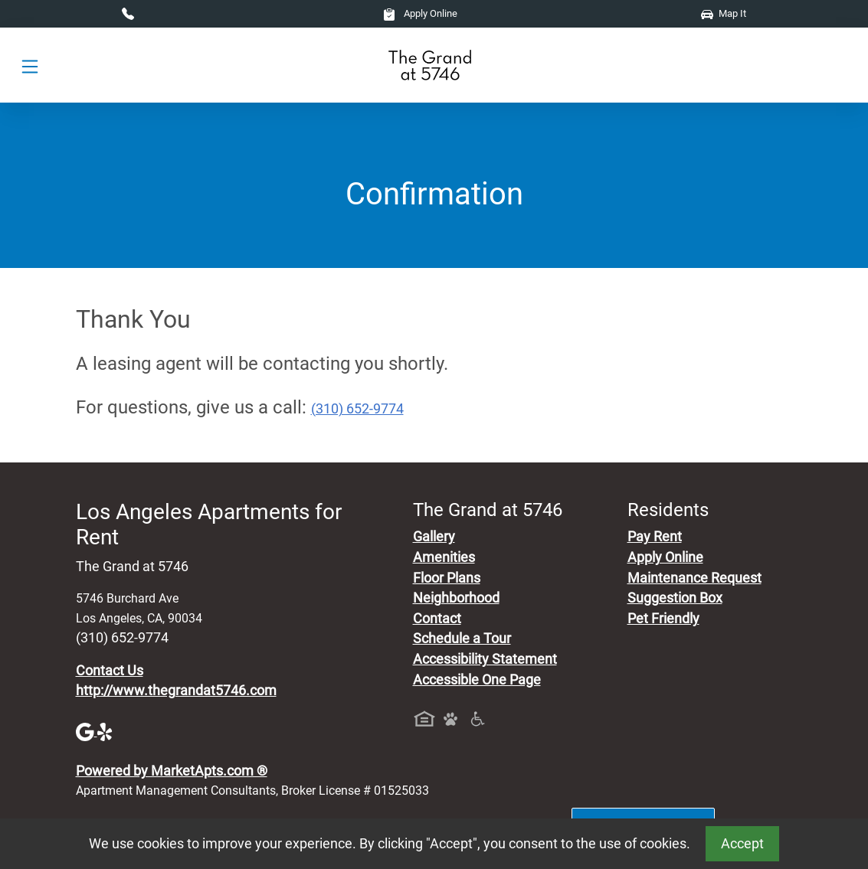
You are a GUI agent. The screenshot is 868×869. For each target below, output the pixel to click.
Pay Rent (654, 536)
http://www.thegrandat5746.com (176, 690)
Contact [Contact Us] (437, 618)
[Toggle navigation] (30, 65)
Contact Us (109, 670)
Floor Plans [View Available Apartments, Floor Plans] (446, 578)
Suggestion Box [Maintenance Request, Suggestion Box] (674, 598)
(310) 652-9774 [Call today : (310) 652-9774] (357, 409)
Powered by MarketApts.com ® (171, 771)
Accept (742, 843)
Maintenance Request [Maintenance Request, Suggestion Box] (694, 578)
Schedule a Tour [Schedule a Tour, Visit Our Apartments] (462, 638)
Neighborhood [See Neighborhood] (456, 598)
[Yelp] (106, 731)
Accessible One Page (477, 680)
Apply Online (420, 13)
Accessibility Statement (485, 659)
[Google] (86, 731)
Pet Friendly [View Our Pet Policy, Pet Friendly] (663, 618)
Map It (723, 13)
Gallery (434, 536)
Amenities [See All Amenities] (444, 557)
